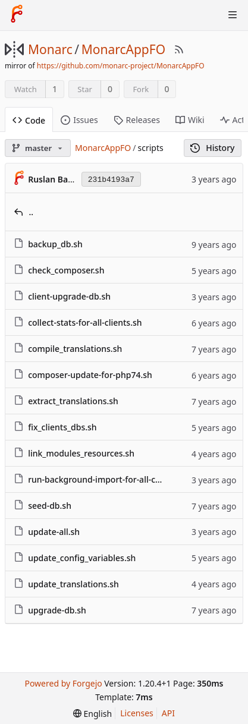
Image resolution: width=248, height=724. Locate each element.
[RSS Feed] (179, 49)
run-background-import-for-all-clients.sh (108, 479)
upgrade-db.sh (57, 610)
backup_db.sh (55, 244)
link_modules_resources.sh (81, 453)
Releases (137, 119)
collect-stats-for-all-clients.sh (85, 322)
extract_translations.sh (73, 401)
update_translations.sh (73, 584)
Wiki (190, 119)
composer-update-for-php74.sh (90, 374)
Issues (79, 119)
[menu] (92, 713)
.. (31, 212)
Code (28, 120)
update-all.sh (54, 531)
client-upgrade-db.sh (69, 296)
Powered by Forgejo (63, 683)
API (168, 713)
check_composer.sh (66, 270)
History (212, 147)
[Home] (17, 15)
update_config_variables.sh (82, 558)
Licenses (136, 713)
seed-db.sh (49, 505)
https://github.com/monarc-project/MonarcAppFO (121, 66)
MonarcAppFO (123, 49)
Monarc (50, 49)
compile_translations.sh (75, 348)
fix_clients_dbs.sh (62, 427)
